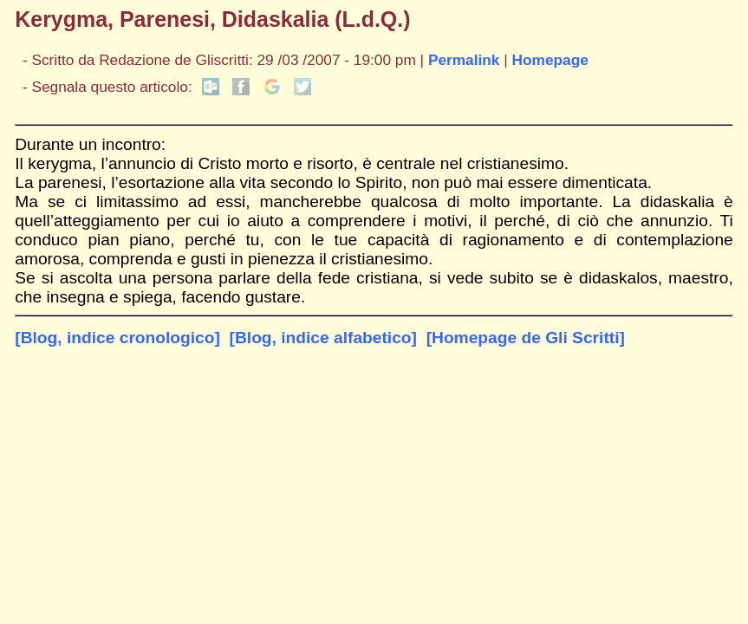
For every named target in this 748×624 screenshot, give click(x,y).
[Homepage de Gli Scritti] (525, 337)
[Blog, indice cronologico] (117, 337)
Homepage (550, 59)
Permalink (464, 59)
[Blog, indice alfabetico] (323, 337)
